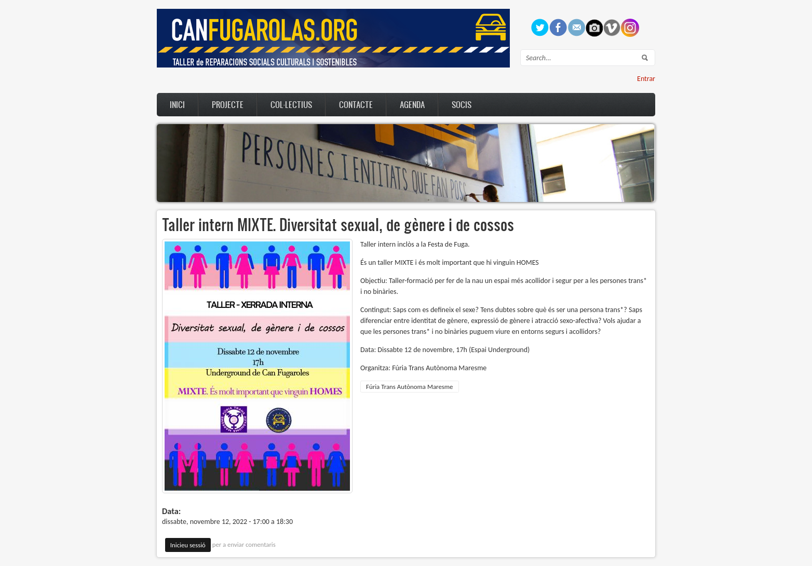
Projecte (227, 104)
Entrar (646, 78)
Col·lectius (291, 104)
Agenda (412, 104)
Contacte (356, 104)
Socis (461, 104)
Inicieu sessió (188, 545)
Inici (177, 104)
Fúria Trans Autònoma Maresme (409, 386)
